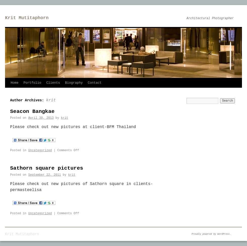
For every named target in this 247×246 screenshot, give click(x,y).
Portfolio (32, 83)
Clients (53, 83)
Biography (74, 83)
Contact (95, 83)
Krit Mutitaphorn (27, 17)
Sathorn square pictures (46, 168)
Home (14, 83)
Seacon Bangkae (32, 111)
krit (51, 100)
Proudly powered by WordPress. (211, 234)
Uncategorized (40, 150)
